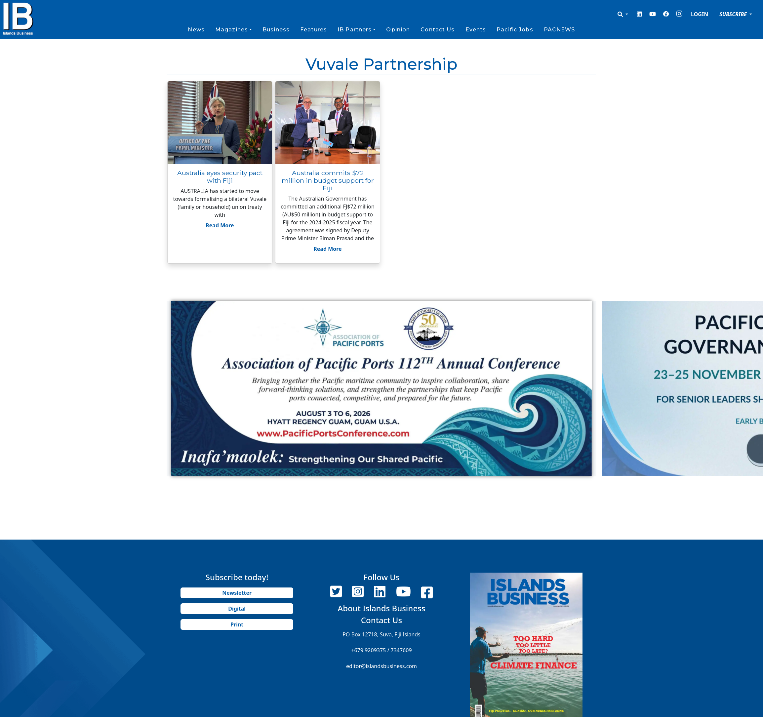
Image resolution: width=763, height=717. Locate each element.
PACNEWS (559, 29)
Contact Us (438, 29)
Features (313, 29)
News (196, 29)
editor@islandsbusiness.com (381, 666)
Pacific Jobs (515, 29)
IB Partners (355, 29)
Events (475, 29)
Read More (220, 225)
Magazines (231, 29)
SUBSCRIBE (733, 14)
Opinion (398, 29)
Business (276, 29)
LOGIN (699, 14)
